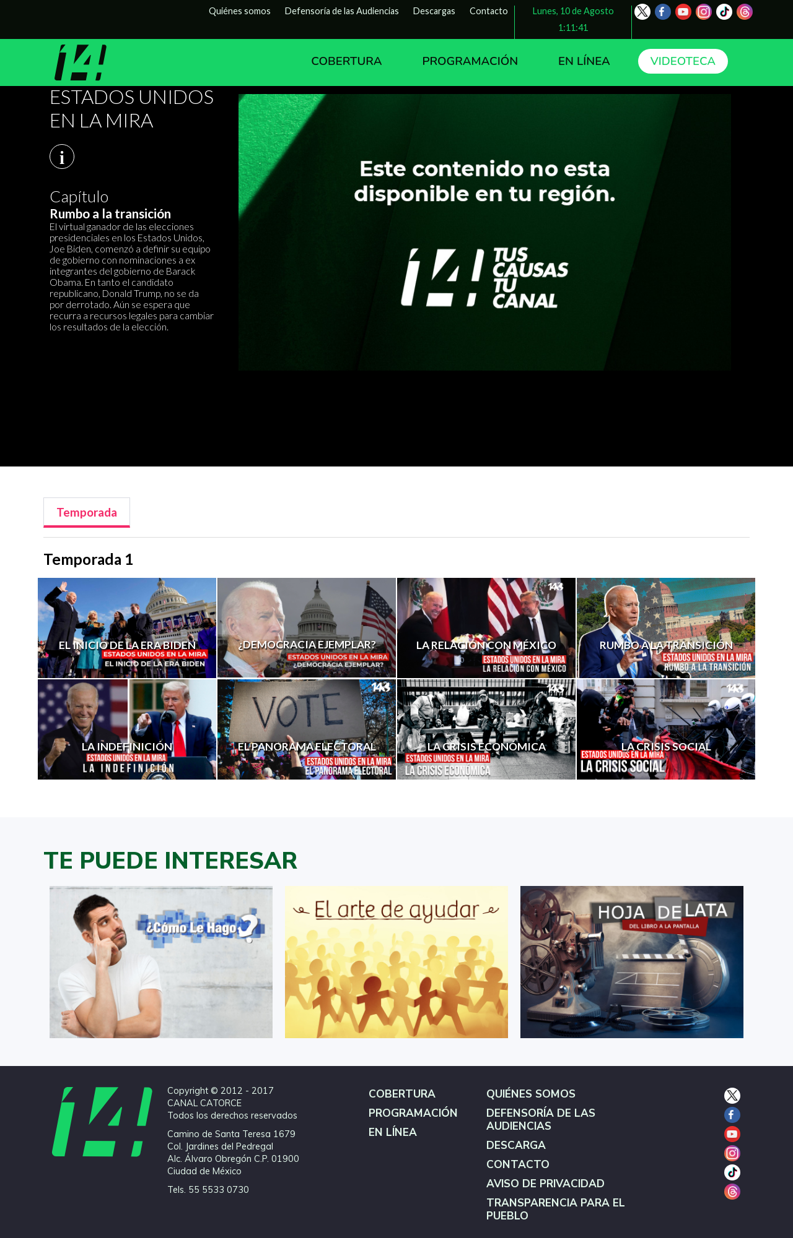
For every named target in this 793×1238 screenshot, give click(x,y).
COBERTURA (346, 61)
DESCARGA (516, 1145)
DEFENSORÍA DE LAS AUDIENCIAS (540, 1119)
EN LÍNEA (584, 61)
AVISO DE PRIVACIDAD (545, 1184)
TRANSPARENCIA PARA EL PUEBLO (555, 1209)
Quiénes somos (240, 11)
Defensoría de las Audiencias (342, 11)
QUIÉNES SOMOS (531, 1094)
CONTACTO (518, 1165)
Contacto (489, 11)
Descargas (434, 11)
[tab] (86, 512)
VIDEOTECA (683, 61)
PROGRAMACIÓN (470, 61)
